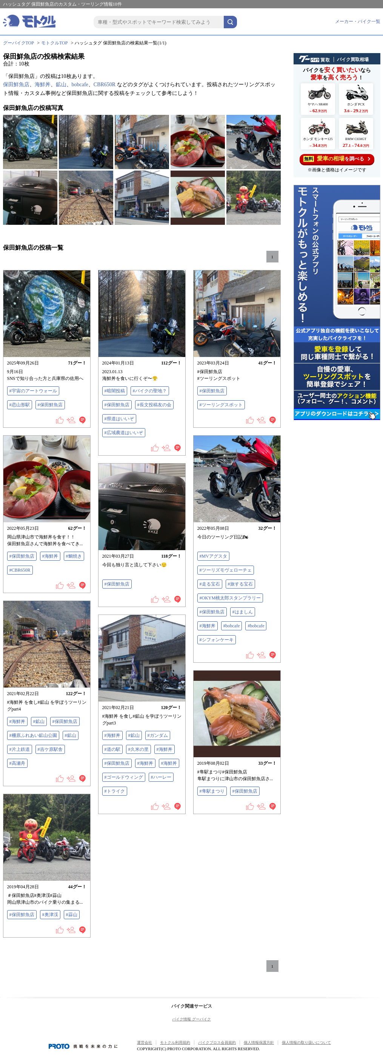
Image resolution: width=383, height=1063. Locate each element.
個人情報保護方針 (259, 1042)
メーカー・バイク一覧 (357, 21)
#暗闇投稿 (115, 390)
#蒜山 (71, 914)
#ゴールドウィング (124, 777)
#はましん (242, 612)
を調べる (336, 159)
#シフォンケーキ (217, 639)
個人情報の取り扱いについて (306, 1042)
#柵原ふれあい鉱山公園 (33, 735)
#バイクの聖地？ (150, 390)
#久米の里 (138, 749)
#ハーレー (161, 777)
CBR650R (104, 84)
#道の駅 (112, 749)
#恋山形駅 (19, 404)
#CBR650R (20, 570)
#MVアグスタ (213, 556)
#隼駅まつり (212, 791)
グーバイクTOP (18, 43)
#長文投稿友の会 (154, 404)
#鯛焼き (74, 556)
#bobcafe (231, 625)
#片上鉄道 (19, 749)
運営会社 (144, 1042)
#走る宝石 (210, 584)
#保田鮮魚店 (50, 404)
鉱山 (61, 84)
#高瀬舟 (17, 763)
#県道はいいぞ (119, 418)
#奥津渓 (50, 914)
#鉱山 (39, 721)
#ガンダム (158, 735)
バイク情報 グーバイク (191, 1019)
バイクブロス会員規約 (217, 1042)
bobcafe (80, 84)
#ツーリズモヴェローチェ (226, 570)
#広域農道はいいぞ (124, 432)
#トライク (115, 791)
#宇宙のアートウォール (33, 390)
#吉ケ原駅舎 (50, 749)
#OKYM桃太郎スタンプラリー (230, 598)
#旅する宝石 (240, 584)
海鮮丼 (43, 84)
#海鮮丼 (50, 556)
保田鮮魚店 (16, 84)
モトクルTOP (54, 43)
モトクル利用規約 (175, 1042)
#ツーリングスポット (221, 404)
